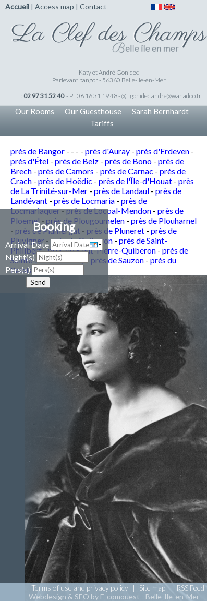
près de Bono (128, 161)
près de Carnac (126, 171)
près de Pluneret (115, 230)
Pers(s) (17, 269)
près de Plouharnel (164, 220)
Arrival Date (27, 244)
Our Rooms (34, 111)
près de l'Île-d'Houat (135, 181)
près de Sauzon (117, 260)
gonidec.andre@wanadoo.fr (165, 96)
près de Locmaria (84, 201)
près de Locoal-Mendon (108, 210)
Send (38, 282)
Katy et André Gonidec (109, 72)
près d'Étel (29, 161)
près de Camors (66, 171)
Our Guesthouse (93, 111)
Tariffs (102, 123)
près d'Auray (107, 151)
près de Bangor (37, 151)
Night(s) (20, 257)
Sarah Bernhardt (160, 111)
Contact (93, 6)
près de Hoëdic (65, 181)
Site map (152, 587)
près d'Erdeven (162, 151)
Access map (54, 6)
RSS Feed (190, 587)
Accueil (17, 6)
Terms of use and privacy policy (79, 587)
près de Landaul (121, 191)
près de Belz (77, 161)
